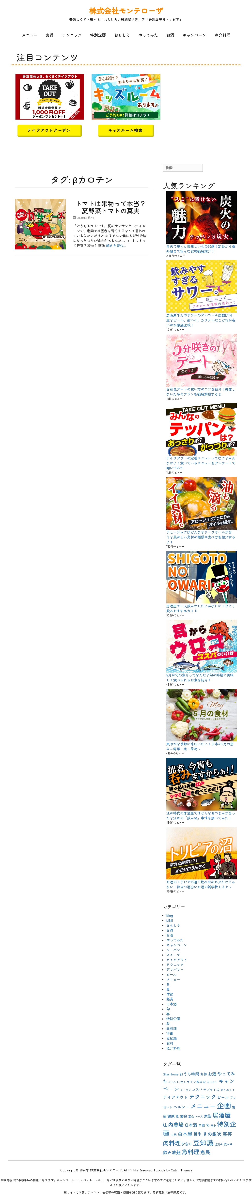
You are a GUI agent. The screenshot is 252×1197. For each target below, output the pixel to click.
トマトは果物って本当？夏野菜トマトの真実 (111, 207)
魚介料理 (222, 35)
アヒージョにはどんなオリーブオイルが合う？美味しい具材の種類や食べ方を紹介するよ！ (200, 537)
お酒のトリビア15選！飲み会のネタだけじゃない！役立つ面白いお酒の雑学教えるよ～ (200, 884)
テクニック (72, 35)
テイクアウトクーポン (49, 130)
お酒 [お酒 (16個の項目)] (212, 1074)
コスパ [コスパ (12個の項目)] (197, 1089)
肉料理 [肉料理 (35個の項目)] (172, 1142)
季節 (169, 994)
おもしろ (122, 35)
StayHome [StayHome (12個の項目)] (170, 1074)
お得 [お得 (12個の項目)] (203, 1074)
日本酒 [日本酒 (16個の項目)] (191, 1125)
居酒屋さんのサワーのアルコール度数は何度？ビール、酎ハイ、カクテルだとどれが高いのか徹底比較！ (200, 320)
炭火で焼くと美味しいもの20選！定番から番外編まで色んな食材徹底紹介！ (200, 249)
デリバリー (175, 969)
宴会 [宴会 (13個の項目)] (183, 1116)
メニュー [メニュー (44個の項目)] (203, 1105)
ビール (171, 974)
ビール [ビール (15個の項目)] (223, 1097)
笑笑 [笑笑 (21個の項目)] (227, 1133)
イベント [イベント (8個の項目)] (173, 1082)
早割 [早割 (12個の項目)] (201, 1125)
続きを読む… (116, 245)
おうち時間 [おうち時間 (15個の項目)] (189, 1074)
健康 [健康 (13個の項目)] (171, 1116)
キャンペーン (194, 35)
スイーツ (173, 954)
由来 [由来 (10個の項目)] (173, 1134)
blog (169, 915)
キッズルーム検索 (125, 130)
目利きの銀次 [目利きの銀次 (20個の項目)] (207, 1133)
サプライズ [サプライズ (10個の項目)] (211, 1089)
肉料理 (171, 1028)
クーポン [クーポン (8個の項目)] (185, 1090)
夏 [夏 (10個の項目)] (177, 1116)
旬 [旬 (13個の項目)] (208, 1125)
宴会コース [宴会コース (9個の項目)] (195, 1116)
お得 (50, 35)
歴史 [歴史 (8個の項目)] (213, 1125)
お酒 (170, 35)
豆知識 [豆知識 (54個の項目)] (203, 1142)
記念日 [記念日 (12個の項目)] (187, 1143)
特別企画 (98, 35)
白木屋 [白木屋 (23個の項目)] (185, 1133)
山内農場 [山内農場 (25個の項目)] (173, 1124)
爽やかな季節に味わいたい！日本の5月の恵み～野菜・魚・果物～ (200, 746)
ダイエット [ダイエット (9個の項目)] (227, 1090)
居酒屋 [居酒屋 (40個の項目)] (221, 1114)
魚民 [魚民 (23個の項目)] (205, 1152)
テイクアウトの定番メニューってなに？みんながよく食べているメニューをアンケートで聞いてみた (200, 463)
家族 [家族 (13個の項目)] (207, 1116)
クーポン (173, 949)
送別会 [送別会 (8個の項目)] (219, 1144)
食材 (169, 1043)
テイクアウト (176, 959)
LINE (169, 920)
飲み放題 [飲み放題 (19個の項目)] (172, 1152)
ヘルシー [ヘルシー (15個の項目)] (181, 1107)
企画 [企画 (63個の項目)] (224, 1105)
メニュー (29, 35)
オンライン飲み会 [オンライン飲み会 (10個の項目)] (193, 1081)
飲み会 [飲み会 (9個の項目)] (228, 1144)
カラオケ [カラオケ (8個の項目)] (212, 1082)
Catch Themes (181, 1170)
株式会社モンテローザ (126, 10)
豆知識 (171, 1038)
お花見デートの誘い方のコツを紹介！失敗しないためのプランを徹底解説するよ (200, 392)
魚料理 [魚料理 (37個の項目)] (190, 1151)
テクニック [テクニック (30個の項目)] (202, 1096)
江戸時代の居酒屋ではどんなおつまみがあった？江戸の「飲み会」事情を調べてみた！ (200, 815)
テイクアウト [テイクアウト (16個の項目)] (175, 1097)
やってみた (148, 35)
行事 (169, 1033)
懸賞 (169, 999)
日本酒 (171, 1003)
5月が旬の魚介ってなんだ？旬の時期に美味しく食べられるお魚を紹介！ (200, 677)
